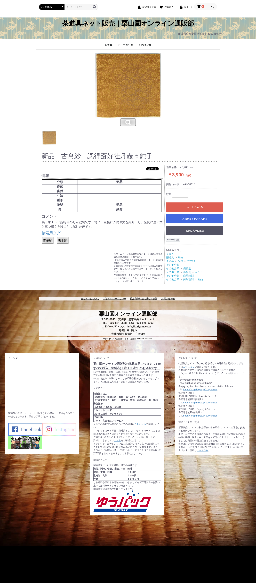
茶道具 (108, 45)
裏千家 (62, 240)
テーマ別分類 (125, 45)
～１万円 (200, 272)
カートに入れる (195, 207)
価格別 (187, 268)
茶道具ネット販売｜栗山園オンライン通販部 (128, 23)
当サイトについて (90, 298)
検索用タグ (51, 233)
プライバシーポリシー (114, 298)
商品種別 (188, 275)
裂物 (180, 257)
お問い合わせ (168, 298)
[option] (128, 89)
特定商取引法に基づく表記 (143, 298)
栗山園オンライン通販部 (128, 314)
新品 (200, 279)
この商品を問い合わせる (194, 219)
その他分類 (145, 45)
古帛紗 (47, 240)
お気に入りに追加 (195, 230)
